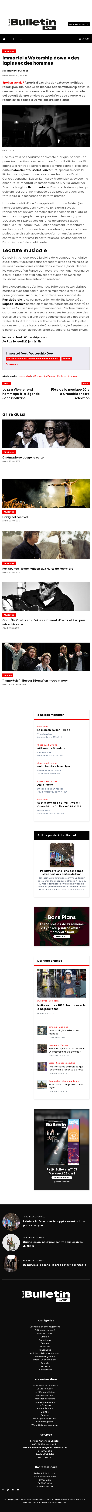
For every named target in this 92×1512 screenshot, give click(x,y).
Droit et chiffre (44, 1333)
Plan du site (60, 1502)
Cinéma (45, 1337)
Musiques (9, 51)
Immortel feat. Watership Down (30, 353)
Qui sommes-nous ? (43, 1502)
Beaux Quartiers (44, 1395)
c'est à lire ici (61, 1178)
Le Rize (67, 359)
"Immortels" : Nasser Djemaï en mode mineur (35, 681)
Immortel (25, 376)
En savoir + (12, 364)
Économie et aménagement (45, 1327)
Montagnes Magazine (44, 1419)
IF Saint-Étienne (45, 1409)
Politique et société (45, 1330)
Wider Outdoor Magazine (44, 1425)
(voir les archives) (62, 1182)
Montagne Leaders (45, 1399)
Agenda (45, 1363)
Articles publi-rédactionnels (44, 1353)
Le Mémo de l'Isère (45, 1392)
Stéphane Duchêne (17, 71)
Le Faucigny (45, 1405)
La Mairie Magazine (45, 1402)
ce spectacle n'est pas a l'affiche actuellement (32, 359)
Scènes (8, 675)
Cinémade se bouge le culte (23, 457)
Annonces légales (77, 24)
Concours (45, 1366)
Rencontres (45, 1350)
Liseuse (84, 39)
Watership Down (44, 376)
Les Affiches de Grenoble (45, 1386)
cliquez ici (52, 1444)
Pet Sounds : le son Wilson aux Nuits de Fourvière (38, 569)
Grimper (45, 1415)
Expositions (45, 1340)
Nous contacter (45, 1486)
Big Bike (45, 1412)
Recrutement (45, 1370)
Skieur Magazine (45, 1422)
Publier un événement (44, 1360)
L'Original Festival (15, 517)
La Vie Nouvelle (45, 1389)
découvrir (61, 936)
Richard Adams (67, 376)
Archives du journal (45, 1357)
